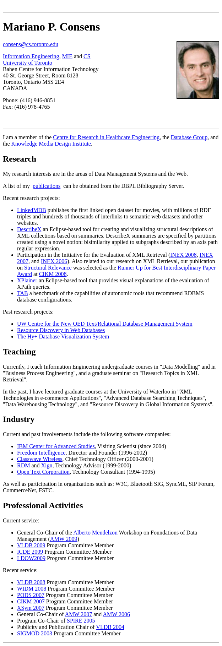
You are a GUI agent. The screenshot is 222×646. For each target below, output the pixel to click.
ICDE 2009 (30, 552)
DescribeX (29, 229)
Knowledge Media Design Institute (51, 144)
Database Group (189, 137)
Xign (47, 465)
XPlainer (27, 280)
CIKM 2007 (31, 601)
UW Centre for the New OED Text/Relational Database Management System (105, 324)
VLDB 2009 (31, 545)
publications (46, 186)
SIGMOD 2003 (34, 633)
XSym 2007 (30, 608)
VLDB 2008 (31, 582)
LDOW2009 (31, 558)
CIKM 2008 (53, 274)
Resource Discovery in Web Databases (61, 330)
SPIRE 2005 (81, 621)
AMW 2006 (116, 614)
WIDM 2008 (31, 589)
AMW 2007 (78, 614)
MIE (67, 56)
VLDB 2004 (110, 627)
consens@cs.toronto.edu (30, 44)
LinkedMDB (31, 210)
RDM (23, 465)
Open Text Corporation (43, 472)
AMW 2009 (63, 539)
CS (87, 56)
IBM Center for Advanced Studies (56, 446)
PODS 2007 (30, 595)
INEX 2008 (183, 255)
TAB (22, 293)
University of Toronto (27, 63)
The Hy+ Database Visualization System (63, 336)
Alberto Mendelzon (95, 533)
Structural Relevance (48, 268)
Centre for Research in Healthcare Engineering (106, 137)
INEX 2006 (54, 261)
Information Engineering (31, 56)
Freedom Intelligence (41, 453)
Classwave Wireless (39, 459)
